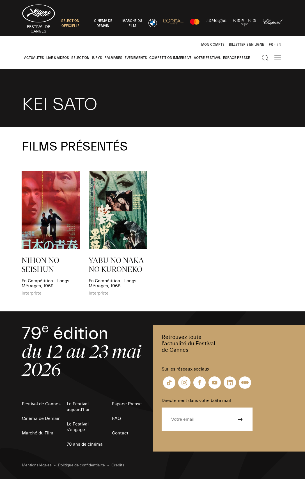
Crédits (117, 465)
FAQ (116, 418)
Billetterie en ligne (246, 45)
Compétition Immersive (170, 58)
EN (279, 45)
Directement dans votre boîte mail (196, 400)
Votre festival (207, 58)
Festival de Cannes (41, 403)
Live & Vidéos (57, 58)
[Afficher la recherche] (265, 57)
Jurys (97, 58)
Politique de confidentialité (81, 465)
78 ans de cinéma (85, 444)
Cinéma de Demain (41, 418)
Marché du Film (37, 433)
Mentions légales (37, 465)
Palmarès (113, 58)
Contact (120, 433)
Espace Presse (236, 58)
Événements (136, 58)
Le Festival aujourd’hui (78, 406)
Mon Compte (212, 45)
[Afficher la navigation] (277, 57)
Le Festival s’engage (78, 427)
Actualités (34, 58)
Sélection (80, 58)
